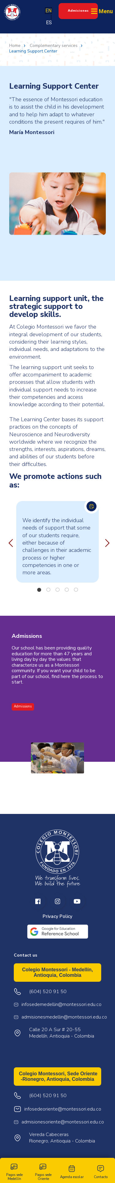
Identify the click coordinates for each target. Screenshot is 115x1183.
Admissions (23, 706)
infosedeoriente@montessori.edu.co (62, 1109)
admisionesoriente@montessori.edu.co (62, 1122)
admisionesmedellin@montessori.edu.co (64, 1017)
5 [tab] (76, 590)
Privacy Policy (57, 916)
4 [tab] (67, 590)
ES (49, 22)
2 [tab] (48, 590)
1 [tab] (39, 590)
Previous (9, 542)
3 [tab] (58, 590)
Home (15, 45)
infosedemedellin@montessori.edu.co (61, 1004)
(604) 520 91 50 (48, 1095)
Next (106, 542)
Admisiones (78, 11)
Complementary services (54, 45)
